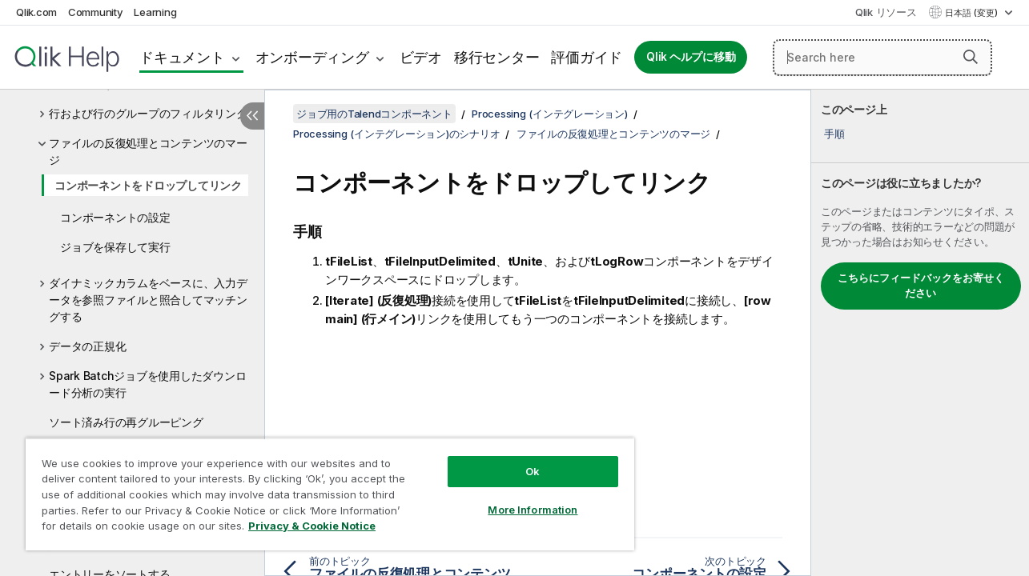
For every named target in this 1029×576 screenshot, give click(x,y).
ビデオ (421, 57)
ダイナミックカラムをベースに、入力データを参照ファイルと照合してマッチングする (148, 299)
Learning (155, 12)
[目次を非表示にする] (252, 116)
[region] (324, 488)
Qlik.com (36, 12)
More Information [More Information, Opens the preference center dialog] (523, 497)
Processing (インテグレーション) (550, 113)
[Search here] (882, 57)
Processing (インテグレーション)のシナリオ (396, 133)
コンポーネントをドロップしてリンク (148, 185)
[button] (971, 57)
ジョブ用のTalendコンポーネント (374, 113)
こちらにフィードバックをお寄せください (921, 285)
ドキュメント (182, 57)
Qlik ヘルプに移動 (690, 56)
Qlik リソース (886, 12)
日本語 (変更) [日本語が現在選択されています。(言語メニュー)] (972, 12)
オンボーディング (312, 57)
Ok (523, 459)
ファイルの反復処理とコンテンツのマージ (148, 151)
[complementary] (920, 333)
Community (95, 12)
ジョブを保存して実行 (115, 247)
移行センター (497, 57)
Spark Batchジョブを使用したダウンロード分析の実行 (147, 384)
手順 (834, 133)
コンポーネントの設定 (115, 217)
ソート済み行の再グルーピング (126, 422)
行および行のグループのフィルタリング (148, 113)
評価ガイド (586, 57)
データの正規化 (87, 346)
